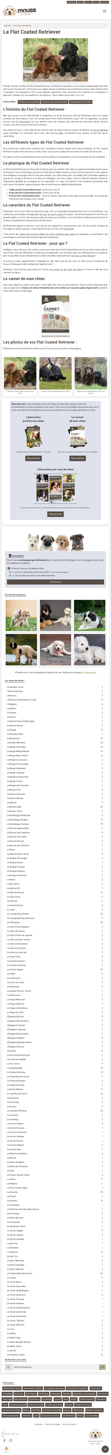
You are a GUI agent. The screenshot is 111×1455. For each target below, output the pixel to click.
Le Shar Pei (55, 1243)
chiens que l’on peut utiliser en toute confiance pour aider (47, 234)
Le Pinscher (55, 1192)
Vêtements (78, 1410)
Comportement (87, 1399)
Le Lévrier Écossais (55, 1128)
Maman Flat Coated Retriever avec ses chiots (91, 392)
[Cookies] (6, 1448)
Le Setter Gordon (55, 1235)
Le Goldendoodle (55, 1068)
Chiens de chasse (54, 1405)
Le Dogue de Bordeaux (55, 1008)
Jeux (66, 1399)
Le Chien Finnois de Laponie (55, 935)
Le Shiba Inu (55, 1252)
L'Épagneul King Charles (55, 1034)
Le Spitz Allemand (55, 1260)
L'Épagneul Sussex (55, 1046)
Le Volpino (55, 1333)
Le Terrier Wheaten (55, 1325)
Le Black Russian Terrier (55, 854)
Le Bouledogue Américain (55, 815)
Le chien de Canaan (55, 931)
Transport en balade (52, 1410)
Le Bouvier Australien (55, 837)
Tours (5, 1405)
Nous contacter (69, 1424)
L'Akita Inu (55, 695)
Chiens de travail (36, 1405)
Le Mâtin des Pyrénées (55, 1166)
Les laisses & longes (12, 1410)
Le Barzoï (55, 717)
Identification (69, 1415)
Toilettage (55, 1394)
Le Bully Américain (55, 892)
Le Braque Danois (55, 862)
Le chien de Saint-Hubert (55, 939)
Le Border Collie (55, 807)
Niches (26, 1410)
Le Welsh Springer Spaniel (55, 1342)
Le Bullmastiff (55, 888)
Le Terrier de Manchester (55, 1307)
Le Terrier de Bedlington (55, 1290)
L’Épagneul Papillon (55, 1038)
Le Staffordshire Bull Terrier (55, 1273)
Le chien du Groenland (55, 944)
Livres (87, 2)
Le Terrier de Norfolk (55, 1312)
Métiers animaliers (94, 1410)
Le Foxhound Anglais (55, 1059)
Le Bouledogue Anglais (55, 819)
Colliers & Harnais (83, 1405)
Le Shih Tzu (55, 1256)
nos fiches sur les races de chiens (66, 269)
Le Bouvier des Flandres (55, 845)
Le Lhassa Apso (55, 1149)
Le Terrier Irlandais (55, 1303)
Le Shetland (55, 1247)
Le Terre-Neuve (55, 1282)
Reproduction (20, 1399)
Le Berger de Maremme (55, 777)
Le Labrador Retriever (55, 1110)
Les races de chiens (22, 25)
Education (101, 1399)
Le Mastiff (55, 1158)
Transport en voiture (50, 1415)
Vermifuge (7, 1394)
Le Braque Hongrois (55, 871)
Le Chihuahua (55, 922)
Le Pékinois (55, 1183)
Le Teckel (55, 1278)
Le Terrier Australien (55, 1286)
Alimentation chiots (12, 1388)
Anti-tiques (31, 1394)
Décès (80, 1415)
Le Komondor (55, 1102)
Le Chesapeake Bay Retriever (55, 918)
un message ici (89, 672)
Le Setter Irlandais (99, 130)
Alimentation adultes (32, 1388)
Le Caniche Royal (55, 905)
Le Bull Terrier (55, 884)
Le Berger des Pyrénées (55, 785)
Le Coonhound (55, 978)
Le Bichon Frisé (55, 790)
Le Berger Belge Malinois (55, 751)
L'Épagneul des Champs (55, 1021)
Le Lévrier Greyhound (55, 1132)
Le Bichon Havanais (55, 794)
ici (80, 348)
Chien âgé (7, 1399)
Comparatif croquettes (77, 1388)
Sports (74, 1399)
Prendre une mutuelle (29, 102)
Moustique (43, 1394)
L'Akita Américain (55, 691)
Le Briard (55, 879)
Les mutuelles (92, 1415)
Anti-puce (18, 1394)
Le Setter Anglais (55, 1230)
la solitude (69, 229)
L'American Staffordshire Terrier (55, 700)
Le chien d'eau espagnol (55, 926)
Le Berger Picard (55, 781)
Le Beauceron (55, 738)
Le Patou (55, 1179)
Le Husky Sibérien (55, 1089)
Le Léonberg (55, 1119)
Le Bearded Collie (55, 734)
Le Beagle (55, 730)
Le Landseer (55, 1115)
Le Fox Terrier (55, 1063)
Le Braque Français (55, 867)
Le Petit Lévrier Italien (55, 1188)
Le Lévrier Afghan (55, 1123)
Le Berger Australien (55, 747)
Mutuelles (104, 2)
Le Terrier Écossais (55, 1299)
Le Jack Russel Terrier (55, 1093)
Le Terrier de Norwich (55, 1316)
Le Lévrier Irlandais (55, 1136)
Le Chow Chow (55, 956)
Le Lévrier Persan (55, 1141)
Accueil (7, 25)
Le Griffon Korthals (55, 1085)
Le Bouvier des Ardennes (55, 832)
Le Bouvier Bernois (55, 841)
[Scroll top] (105, 1449)
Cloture (67, 1410)
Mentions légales (52, 1424)
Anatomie (46, 1399)
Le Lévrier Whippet (55, 1145)
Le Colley (55, 973)
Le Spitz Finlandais (55, 1265)
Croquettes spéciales (54, 1388)
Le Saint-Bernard (55, 1218)
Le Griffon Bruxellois (55, 1081)
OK (102, 1367)
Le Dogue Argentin (55, 1004)
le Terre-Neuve (23, 121)
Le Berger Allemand (55, 742)
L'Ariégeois (55, 704)
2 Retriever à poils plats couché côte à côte (20, 392)
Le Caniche (55, 901)
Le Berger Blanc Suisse (55, 755)
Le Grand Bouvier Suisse (55, 1076)
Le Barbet (55, 708)
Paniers (68, 1405)
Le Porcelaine (55, 1205)
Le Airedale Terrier (55, 687)
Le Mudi (55, 1171)
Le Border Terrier (55, 811)
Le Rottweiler (55, 1213)
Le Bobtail (55, 802)
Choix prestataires (11, 1415)
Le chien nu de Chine (55, 948)
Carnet (96, 2)
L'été (36, 1415)
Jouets (57, 1399)
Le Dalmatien (55, 986)
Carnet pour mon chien (80, 102)
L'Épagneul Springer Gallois (55, 1042)
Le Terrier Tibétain (55, 1320)
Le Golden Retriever (55, 1072)
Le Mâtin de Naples (55, 1162)
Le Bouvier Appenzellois (55, 828)
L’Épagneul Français (55, 1025)
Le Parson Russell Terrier (55, 1175)
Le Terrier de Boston (55, 1295)
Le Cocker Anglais (55, 969)
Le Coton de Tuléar (55, 982)
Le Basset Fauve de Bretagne (55, 721)
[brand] (20, 11)
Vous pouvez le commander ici (55, 336)
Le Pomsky (55, 1200)
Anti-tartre (103, 1394)
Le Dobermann (55, 995)
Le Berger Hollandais (55, 768)
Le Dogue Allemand (55, 999)
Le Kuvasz (55, 1106)
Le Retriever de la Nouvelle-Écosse (55, 1209)
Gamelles (36, 1410)
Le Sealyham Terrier (55, 1226)
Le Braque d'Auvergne (55, 858)
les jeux (43, 214)
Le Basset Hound (55, 725)
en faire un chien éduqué (83, 256)
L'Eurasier (55, 1051)
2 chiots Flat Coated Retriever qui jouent (55, 391)
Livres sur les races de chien (54, 102)
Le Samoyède (55, 1222)
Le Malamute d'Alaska (55, 1153)
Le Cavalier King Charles (55, 914)
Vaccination (96, 1388)
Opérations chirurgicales (84, 1394)
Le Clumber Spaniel (55, 961)
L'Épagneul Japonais (55, 1029)
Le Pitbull (55, 1196)
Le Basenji (55, 712)
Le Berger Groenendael (55, 764)
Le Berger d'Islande (55, 772)
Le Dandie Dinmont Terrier (55, 991)
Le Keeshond (55, 1098)
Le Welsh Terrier (55, 1346)
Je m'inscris (55, 582)
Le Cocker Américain (55, 965)
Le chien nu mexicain (55, 952)
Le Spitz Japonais (55, 1269)
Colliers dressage (18, 1405)
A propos (39, 1424)
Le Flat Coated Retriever (55, 1055)
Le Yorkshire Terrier (55, 1354)
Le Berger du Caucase (55, 760)
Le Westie (55, 1350)
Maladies (67, 1394)
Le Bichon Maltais (55, 798)
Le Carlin (55, 909)
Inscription (71, 2)
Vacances (27, 1415)
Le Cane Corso (55, 897)
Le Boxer (55, 849)
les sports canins (55, 214)
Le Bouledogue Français (55, 824)
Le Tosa (55, 1329)
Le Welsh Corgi (55, 1337)
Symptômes (34, 1399)
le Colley (59, 133)
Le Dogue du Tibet (55, 1012)
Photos (80, 2)
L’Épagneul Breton (55, 1016)
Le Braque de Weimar (55, 875)
